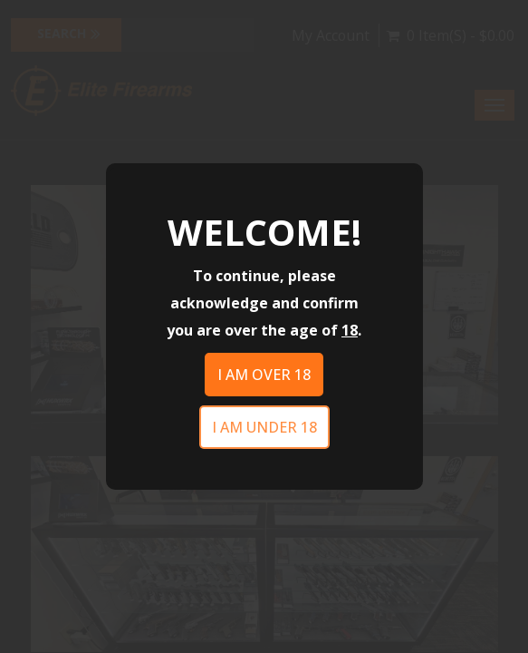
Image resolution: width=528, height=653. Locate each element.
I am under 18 (264, 427)
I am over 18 (264, 375)
